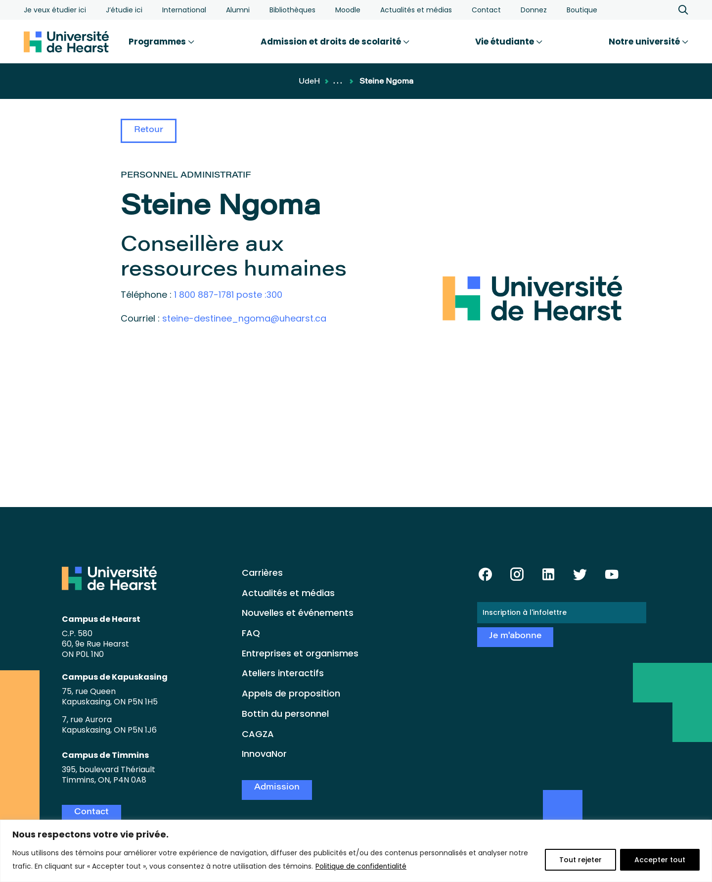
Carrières (262, 572)
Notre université (648, 41)
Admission (277, 788)
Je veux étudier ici (55, 10)
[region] (356, 851)
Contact (486, 10)
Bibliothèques (292, 10)
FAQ (251, 633)
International (184, 10)
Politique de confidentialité (361, 867)
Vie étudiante (508, 41)
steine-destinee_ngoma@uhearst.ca (244, 318)
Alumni (238, 10)
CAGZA (258, 734)
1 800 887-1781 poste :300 (229, 294)
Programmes (161, 41)
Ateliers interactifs (283, 673)
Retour (148, 130)
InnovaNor (264, 753)
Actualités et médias (416, 10)
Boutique (582, 10)
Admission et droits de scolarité (335, 41)
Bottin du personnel (285, 713)
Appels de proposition (291, 693)
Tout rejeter (580, 860)
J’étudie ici (124, 10)
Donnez (534, 10)
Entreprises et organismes (300, 653)
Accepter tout (659, 860)
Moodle (347, 10)
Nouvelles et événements (298, 612)
